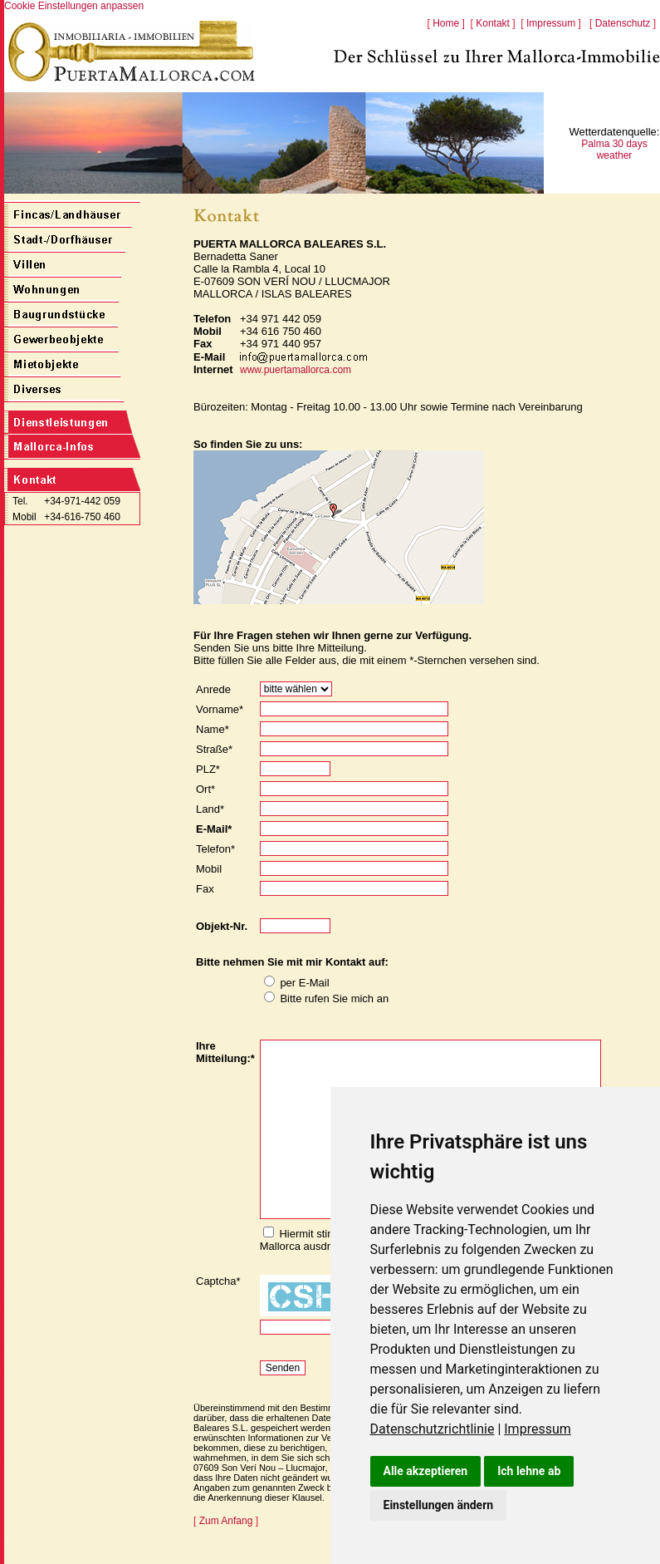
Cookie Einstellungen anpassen (74, 6)
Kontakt (493, 23)
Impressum (537, 1429)
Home (446, 23)
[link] (437, 1429)
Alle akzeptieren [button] (426, 1471)
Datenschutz (623, 23)
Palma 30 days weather (614, 149)
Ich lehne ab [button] (528, 1471)
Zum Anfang (226, 1521)
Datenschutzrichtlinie (432, 1429)
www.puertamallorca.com (295, 370)
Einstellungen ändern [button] (439, 1505)
